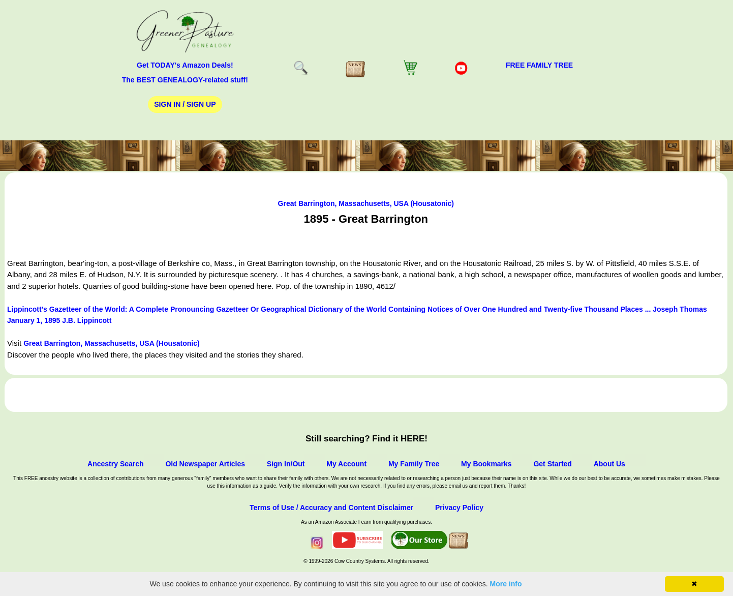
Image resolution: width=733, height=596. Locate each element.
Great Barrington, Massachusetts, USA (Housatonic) (366, 203)
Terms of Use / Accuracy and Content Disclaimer (331, 507)
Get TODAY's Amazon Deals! (185, 65)
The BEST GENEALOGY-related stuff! (185, 80)
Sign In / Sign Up (185, 104)
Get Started (552, 464)
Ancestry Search (115, 464)
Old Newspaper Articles (205, 464)
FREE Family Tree (539, 65)
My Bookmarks (486, 464)
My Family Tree (413, 464)
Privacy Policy (459, 507)
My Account (346, 464)
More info (506, 584)
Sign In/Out (286, 464)
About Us (609, 464)
